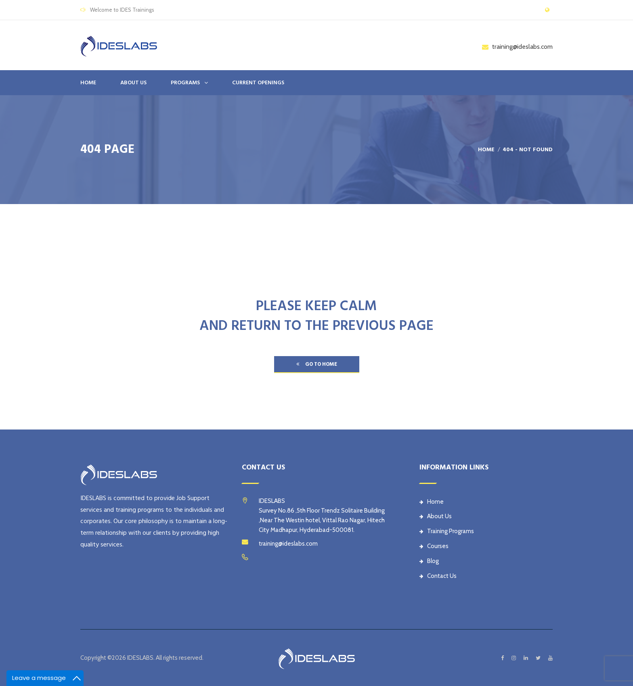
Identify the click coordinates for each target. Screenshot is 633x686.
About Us (435, 516)
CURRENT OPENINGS (258, 83)
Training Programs (446, 531)
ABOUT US (133, 83)
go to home (316, 364)
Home (88, 83)
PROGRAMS (185, 83)
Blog (429, 561)
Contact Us (438, 576)
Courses (434, 546)
